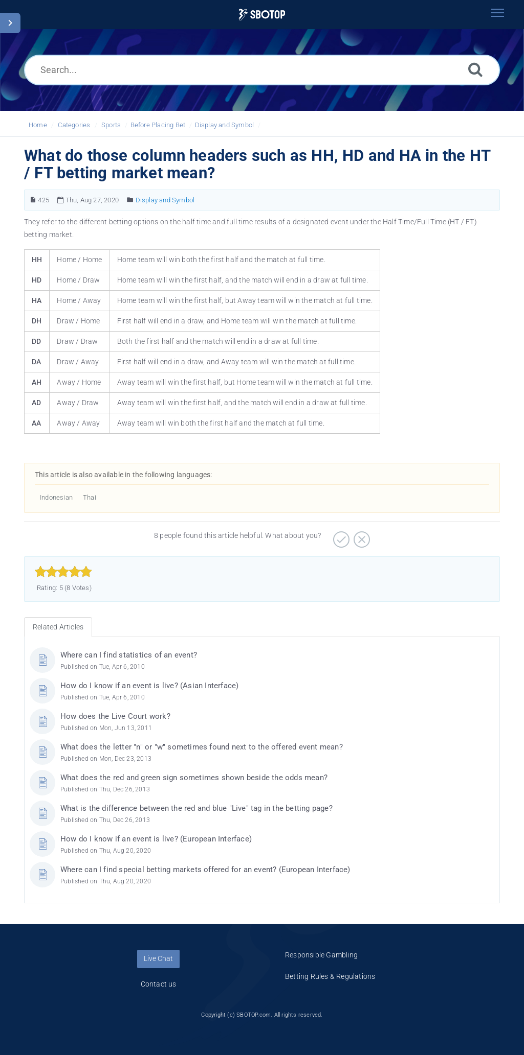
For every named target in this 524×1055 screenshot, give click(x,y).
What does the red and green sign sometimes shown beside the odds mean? (194, 777)
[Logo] (262, 15)
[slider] (63, 572)
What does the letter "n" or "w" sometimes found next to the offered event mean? (201, 747)
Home (38, 125)
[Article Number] (33, 200)
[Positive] (340, 536)
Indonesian (56, 497)
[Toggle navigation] (497, 13)
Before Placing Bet (158, 125)
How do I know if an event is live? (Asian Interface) (149, 685)
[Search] (475, 69)
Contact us (159, 984)
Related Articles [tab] (58, 627)
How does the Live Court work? (115, 716)
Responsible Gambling (321, 955)
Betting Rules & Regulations (330, 976)
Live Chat (158, 958)
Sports (111, 125)
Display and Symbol (224, 125)
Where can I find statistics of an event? (128, 655)
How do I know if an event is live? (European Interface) (156, 838)
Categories (74, 125)
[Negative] (360, 536)
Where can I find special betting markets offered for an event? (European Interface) (205, 869)
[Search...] (262, 70)
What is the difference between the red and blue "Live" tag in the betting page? (196, 808)
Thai (89, 497)
